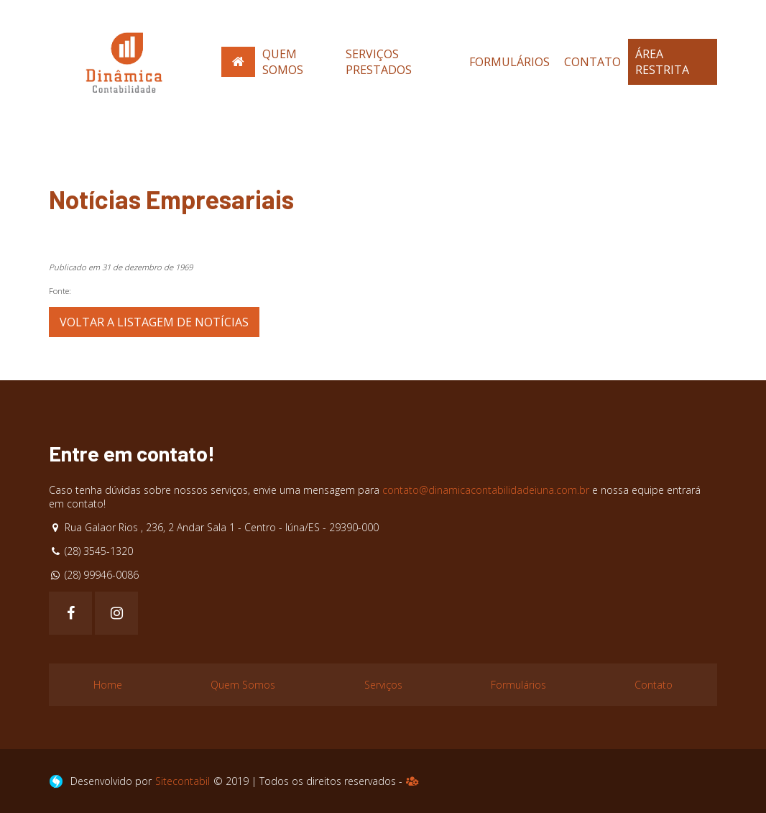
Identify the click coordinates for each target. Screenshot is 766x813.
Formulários (509, 62)
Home (107, 685)
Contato (592, 62)
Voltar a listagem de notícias (154, 322)
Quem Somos (282, 62)
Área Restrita (662, 62)
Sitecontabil (182, 781)
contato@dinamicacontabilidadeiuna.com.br (485, 490)
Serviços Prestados (379, 62)
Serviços (383, 685)
